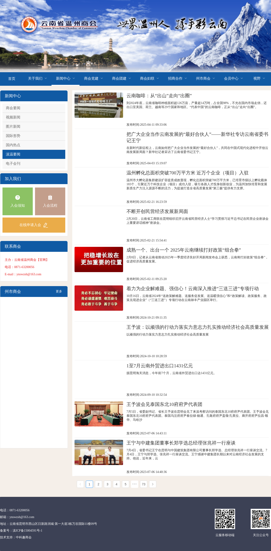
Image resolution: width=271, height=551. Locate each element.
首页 (11, 79)
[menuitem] (11, 79)
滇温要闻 (13, 154)
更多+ (59, 293)
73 (143, 484)
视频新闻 (13, 117)
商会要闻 (13, 108)
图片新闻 (13, 126)
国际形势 (13, 136)
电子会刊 (13, 163)
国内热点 (13, 145)
